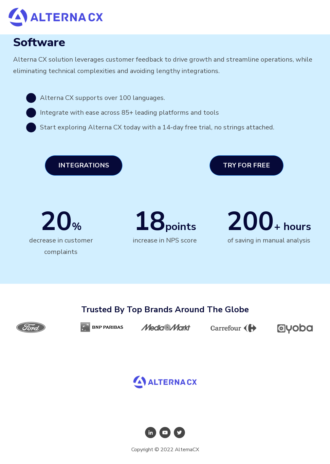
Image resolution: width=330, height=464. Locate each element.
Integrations (83, 165)
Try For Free (246, 165)
